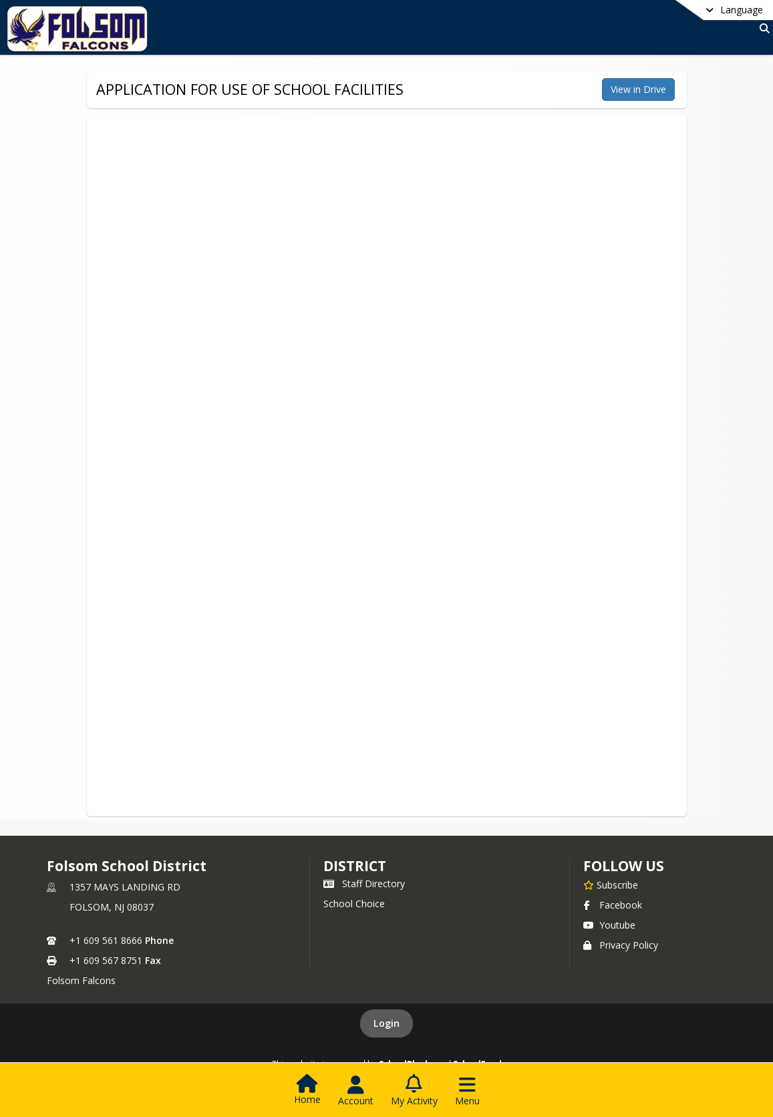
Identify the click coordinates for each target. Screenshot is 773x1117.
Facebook (612, 905)
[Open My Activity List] (414, 1091)
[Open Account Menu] (355, 1091)
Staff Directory (364, 883)
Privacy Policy (620, 945)
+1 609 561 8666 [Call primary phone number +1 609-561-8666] (105, 940)
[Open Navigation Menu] (467, 1091)
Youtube (609, 925)
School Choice (354, 903)
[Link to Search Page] (762, 28)
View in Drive (638, 89)
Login (386, 1023)
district (354, 865)
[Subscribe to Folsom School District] (610, 884)
